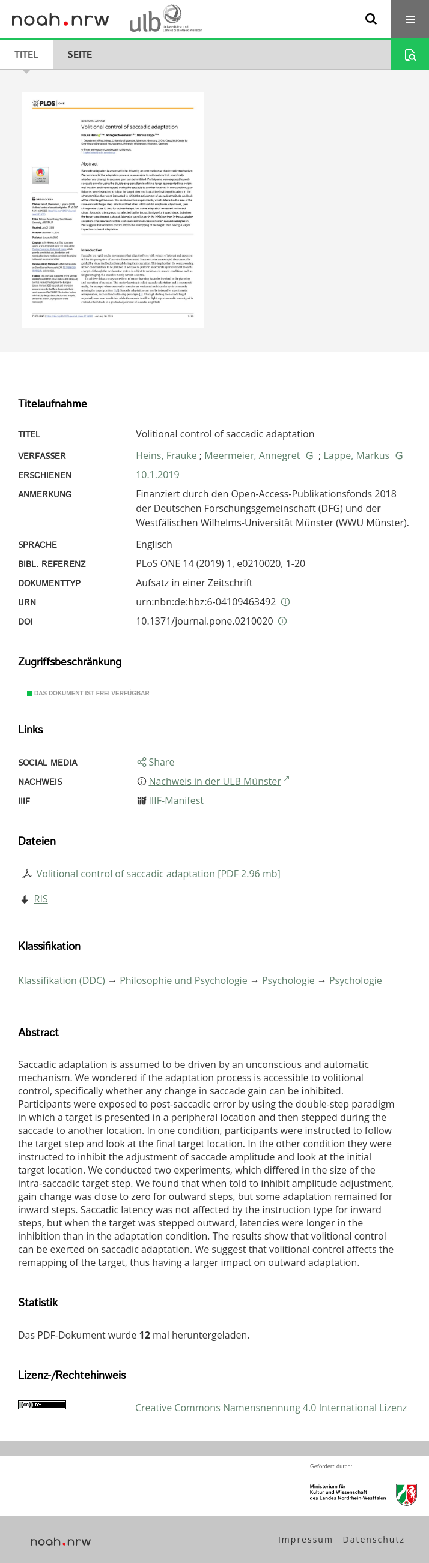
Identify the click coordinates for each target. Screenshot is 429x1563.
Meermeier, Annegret (252, 455)
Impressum (305, 1539)
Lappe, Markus (356, 455)
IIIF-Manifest (176, 800)
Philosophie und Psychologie (183, 980)
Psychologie (288, 980)
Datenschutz (374, 1539)
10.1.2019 (157, 474)
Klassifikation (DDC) (61, 980)
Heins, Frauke (166, 455)
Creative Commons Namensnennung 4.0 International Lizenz (271, 1407)
